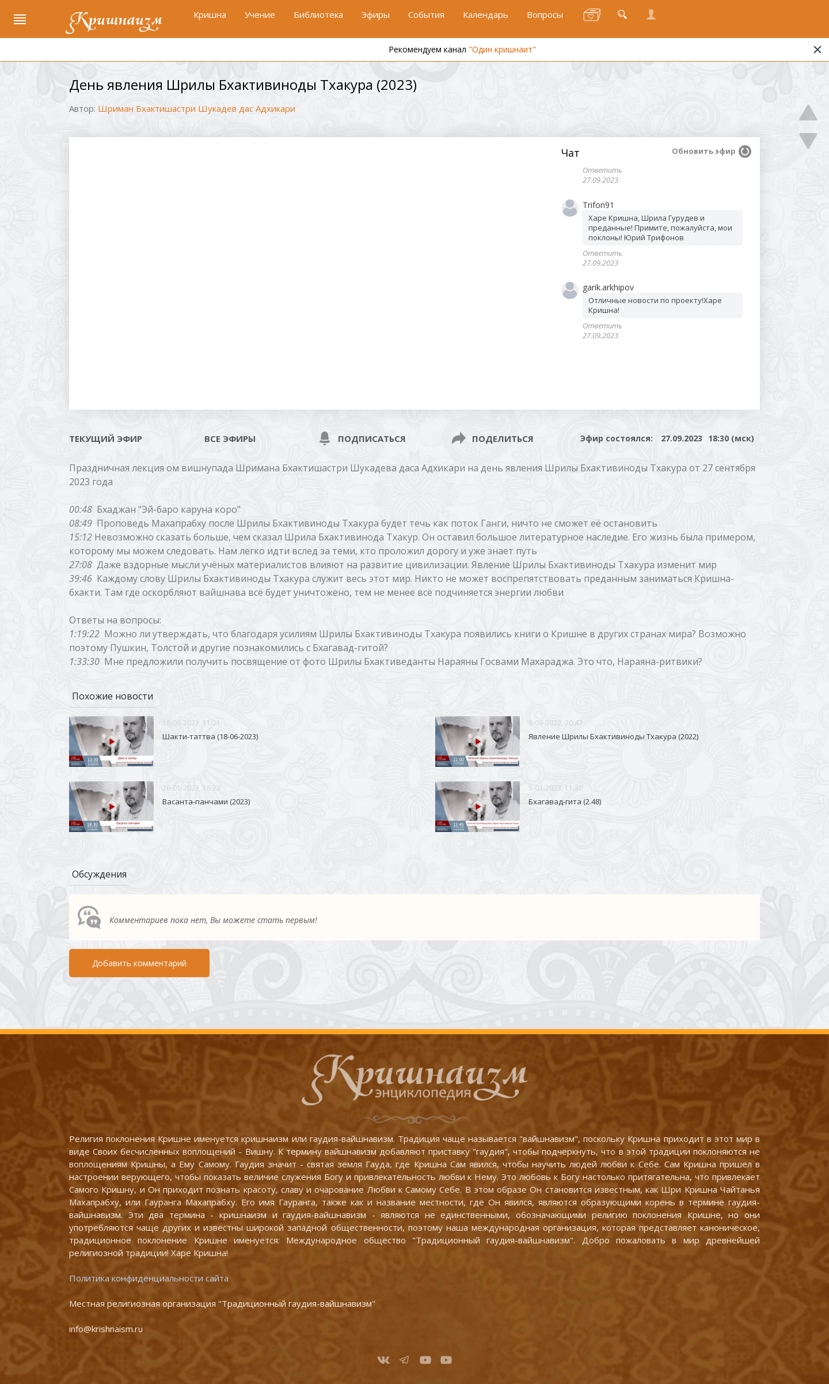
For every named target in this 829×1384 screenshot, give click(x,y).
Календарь (485, 21)
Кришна (209, 21)
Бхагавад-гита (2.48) (564, 801)
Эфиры (376, 21)
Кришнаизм (117, 21)
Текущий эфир (105, 438)
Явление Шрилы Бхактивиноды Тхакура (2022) (613, 736)
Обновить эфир (704, 151)
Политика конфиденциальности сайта (149, 1278)
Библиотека (318, 21)
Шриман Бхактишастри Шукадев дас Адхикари (196, 108)
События (426, 21)
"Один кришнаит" (527, 53)
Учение (260, 21)
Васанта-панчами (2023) (206, 801)
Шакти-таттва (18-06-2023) (210, 736)
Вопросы (545, 21)
